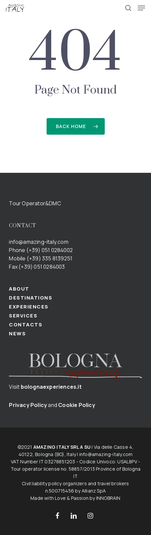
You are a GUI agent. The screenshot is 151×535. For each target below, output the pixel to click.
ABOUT (19, 288)
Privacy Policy (28, 405)
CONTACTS (25, 324)
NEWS (17, 333)
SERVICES (23, 315)
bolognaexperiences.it (51, 386)
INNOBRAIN (108, 498)
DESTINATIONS (30, 297)
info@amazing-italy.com (38, 241)
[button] (141, 8)
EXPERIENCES (29, 306)
